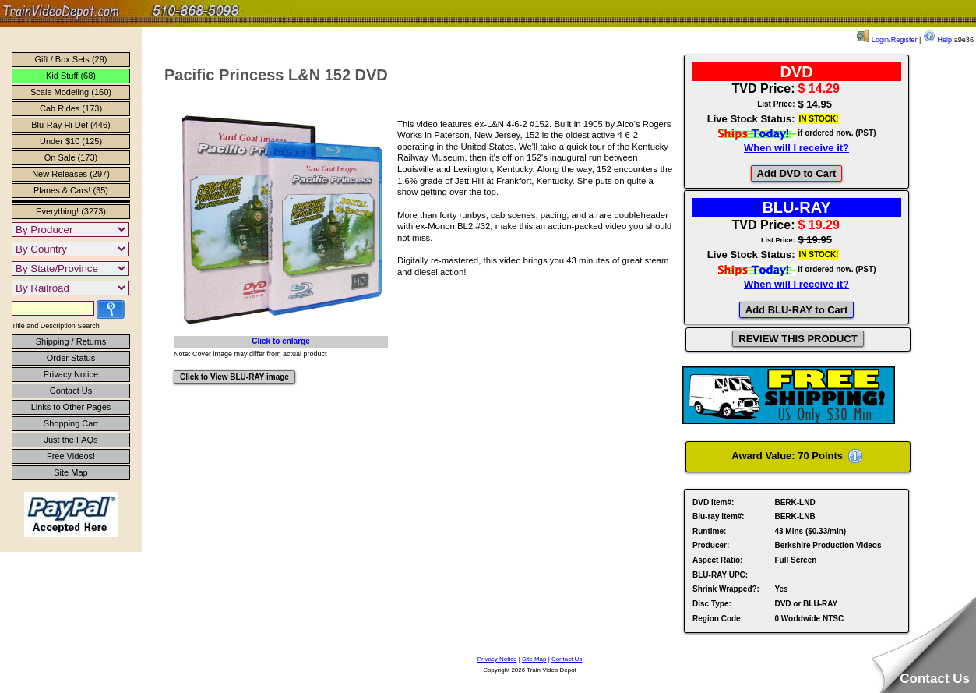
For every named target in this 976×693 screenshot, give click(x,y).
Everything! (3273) (71, 211)
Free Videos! (71, 456)
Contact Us (71, 390)
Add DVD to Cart (797, 173)
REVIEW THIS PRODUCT (797, 339)
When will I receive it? (796, 148)
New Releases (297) (71, 174)
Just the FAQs (70, 439)
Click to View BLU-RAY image (234, 377)
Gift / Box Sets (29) (71, 59)
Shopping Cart (71, 423)
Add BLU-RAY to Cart (796, 310)
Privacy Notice (71, 374)
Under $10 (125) (71, 141)
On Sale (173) (70, 157)
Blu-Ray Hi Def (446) (70, 124)
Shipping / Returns (71, 341)
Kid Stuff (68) (71, 75)
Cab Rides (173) (71, 108)
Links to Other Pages (71, 407)
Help (937, 40)
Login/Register (887, 40)
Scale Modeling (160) (70, 92)
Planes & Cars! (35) (70, 190)
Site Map (70, 472)
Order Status (71, 357)
